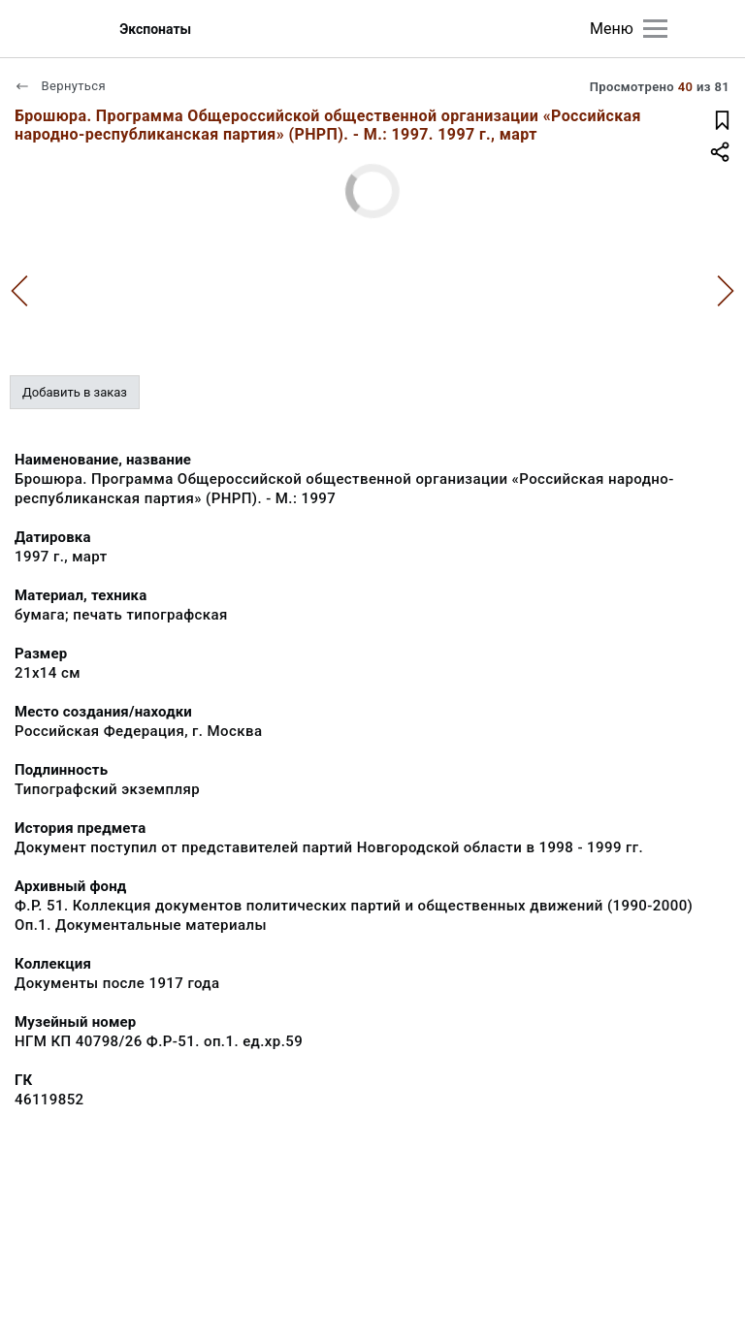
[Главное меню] (655, 29)
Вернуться (60, 86)
